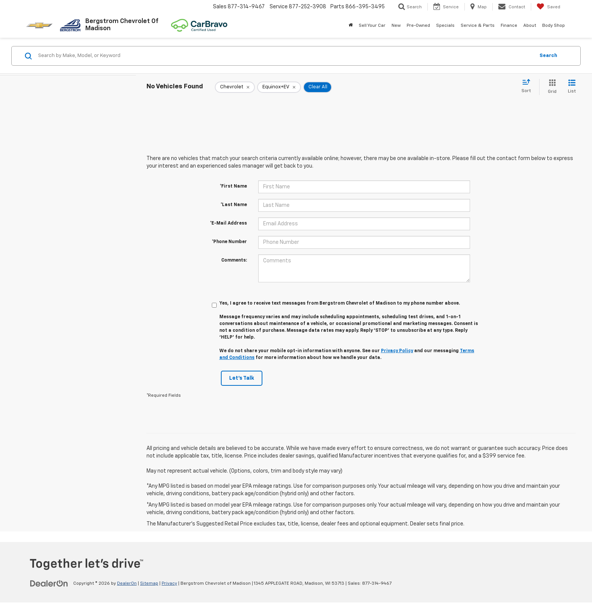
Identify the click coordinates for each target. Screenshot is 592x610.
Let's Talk (241, 378)
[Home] (350, 26)
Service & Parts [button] (478, 25)
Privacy (169, 583)
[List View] (571, 87)
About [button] (529, 25)
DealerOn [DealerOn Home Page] (127, 583)
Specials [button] (445, 25)
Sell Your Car (372, 25)
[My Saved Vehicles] (548, 7)
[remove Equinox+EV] (279, 87)
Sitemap (149, 583)
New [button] (396, 25)
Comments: (234, 260)
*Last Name (233, 205)
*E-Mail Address (228, 223)
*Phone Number (229, 242)
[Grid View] (550, 87)
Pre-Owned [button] (418, 25)
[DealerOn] (49, 583)
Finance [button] (509, 25)
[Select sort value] (528, 86)
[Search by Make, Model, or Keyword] (285, 56)
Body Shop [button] (553, 25)
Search (548, 55)
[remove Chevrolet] (235, 87)
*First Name (233, 186)
